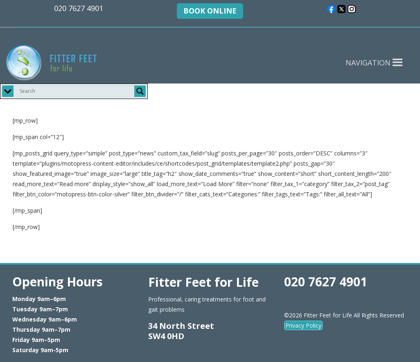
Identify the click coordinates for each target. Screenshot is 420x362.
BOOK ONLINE (210, 11)
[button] (368, 62)
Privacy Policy (303, 325)
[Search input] (76, 91)
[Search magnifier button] (140, 91)
